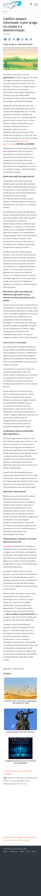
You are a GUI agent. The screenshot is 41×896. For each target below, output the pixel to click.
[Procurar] (30, 4)
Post (5, 11)
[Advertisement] (20, 815)
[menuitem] (30, 4)
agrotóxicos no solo (18, 784)
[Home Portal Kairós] (17, 4)
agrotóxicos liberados (15, 778)
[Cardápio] (35, 4)
